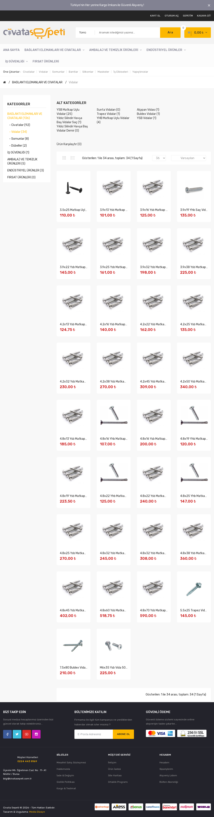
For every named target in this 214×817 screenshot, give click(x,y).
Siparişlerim (166, 769)
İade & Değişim (65, 775)
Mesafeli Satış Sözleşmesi (71, 762)
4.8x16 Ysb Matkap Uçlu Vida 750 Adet (166, 439)
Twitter (17, 734)
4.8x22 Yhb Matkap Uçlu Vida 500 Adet (126, 496)
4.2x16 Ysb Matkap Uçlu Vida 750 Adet (126, 324)
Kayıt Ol (155, 15)
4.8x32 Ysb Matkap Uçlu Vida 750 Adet (166, 553)
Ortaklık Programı (118, 782)
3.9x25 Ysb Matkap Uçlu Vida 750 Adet (126, 267)
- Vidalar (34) (17, 132)
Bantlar (73, 71)
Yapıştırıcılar (140, 71)
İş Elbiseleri (120, 71)
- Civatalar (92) (18, 125)
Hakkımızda (63, 769)
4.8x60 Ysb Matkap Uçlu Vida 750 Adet (126, 610)
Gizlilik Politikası (66, 782)
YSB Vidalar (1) (146, 118)
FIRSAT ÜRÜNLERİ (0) (21, 177)
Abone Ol (123, 734)
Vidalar (43, 71)
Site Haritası (115, 775)
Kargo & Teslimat (66, 788)
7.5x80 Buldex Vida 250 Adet (79, 667)
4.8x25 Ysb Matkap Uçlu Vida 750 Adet (86, 553)
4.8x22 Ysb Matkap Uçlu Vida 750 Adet (166, 496)
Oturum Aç (172, 15)
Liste (73, 158)
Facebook (7, 734)
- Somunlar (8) (18, 139)
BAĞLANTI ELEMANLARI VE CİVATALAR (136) (24, 116)
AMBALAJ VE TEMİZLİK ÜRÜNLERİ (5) (22, 161)
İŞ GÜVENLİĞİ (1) (18, 152)
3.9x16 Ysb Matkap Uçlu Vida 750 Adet (165, 210)
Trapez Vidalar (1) (108, 114)
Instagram (36, 734)
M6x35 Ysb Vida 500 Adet (117, 667)
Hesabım (164, 762)
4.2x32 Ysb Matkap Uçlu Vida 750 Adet (86, 381)
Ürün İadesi (114, 769)
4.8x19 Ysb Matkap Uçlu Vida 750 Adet (85, 496)
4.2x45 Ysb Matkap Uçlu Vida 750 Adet (166, 381)
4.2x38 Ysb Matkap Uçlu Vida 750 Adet (126, 381)
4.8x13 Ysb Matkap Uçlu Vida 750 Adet (85, 439)
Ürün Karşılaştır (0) (69, 144)
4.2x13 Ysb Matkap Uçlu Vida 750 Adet (85, 324)
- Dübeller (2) (17, 145)
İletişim (112, 762)
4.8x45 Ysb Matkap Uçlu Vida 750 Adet (86, 610)
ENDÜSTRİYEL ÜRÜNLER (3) (25, 170)
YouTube (26, 734)
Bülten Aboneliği (168, 782)
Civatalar (29, 71)
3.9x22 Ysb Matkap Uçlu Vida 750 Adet (86, 267)
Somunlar (58, 71)
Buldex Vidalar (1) (148, 114)
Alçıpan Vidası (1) (148, 109)
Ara (170, 32)
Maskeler (103, 71)
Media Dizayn (37, 811)
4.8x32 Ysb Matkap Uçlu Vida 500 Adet (126, 553)
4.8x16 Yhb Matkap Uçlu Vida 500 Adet (126, 439)
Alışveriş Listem (168, 775)
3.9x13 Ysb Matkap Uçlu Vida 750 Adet (125, 210)
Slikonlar (87, 71)
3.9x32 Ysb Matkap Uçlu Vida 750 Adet (166, 267)
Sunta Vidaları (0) (108, 109)
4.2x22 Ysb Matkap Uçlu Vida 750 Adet (166, 324)
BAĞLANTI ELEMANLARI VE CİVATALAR (37, 82)
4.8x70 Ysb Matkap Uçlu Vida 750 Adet (166, 610)
